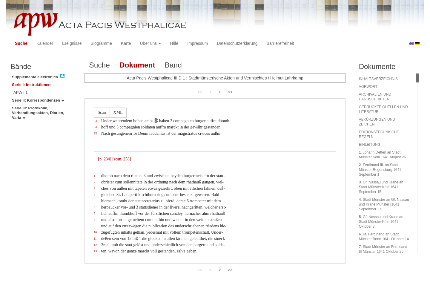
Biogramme (101, 43)
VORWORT (368, 87)
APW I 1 (20, 92)
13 (95, 251)
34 (95, 127)
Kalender (44, 43)
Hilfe (174, 43)
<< (199, 92)
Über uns (150, 43)
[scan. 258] (121, 159)
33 (95, 120)
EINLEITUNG (369, 145)
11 (95, 238)
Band (173, 65)
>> (230, 92)
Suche (21, 43)
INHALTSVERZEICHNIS (378, 79)
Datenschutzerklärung (237, 43)
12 (95, 244)
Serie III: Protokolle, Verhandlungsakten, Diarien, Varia (38, 113)
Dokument (137, 65)
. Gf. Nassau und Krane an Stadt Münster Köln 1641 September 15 (381, 187)
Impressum (197, 43)
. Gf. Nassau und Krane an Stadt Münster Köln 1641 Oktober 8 (381, 222)
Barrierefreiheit (280, 43)
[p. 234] (104, 159)
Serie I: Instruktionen (31, 84)
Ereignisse (72, 43)
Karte (126, 43)
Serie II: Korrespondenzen (38, 100)
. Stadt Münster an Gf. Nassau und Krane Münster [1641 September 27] (384, 204)
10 (95, 232)
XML (118, 112)
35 (95, 133)
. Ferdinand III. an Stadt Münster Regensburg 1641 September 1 (380, 170)
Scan (102, 112)
